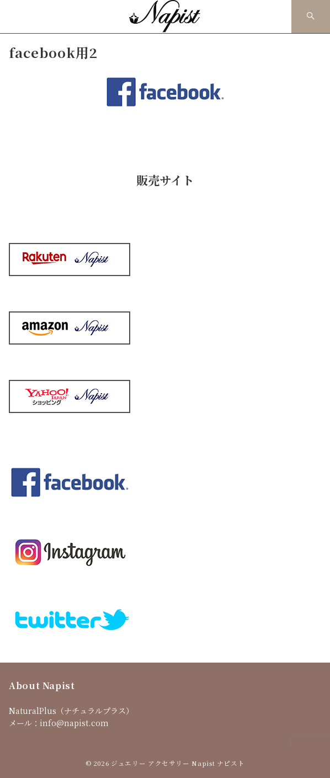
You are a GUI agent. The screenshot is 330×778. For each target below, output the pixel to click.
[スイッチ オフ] (310, 16)
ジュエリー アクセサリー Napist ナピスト (177, 763)
